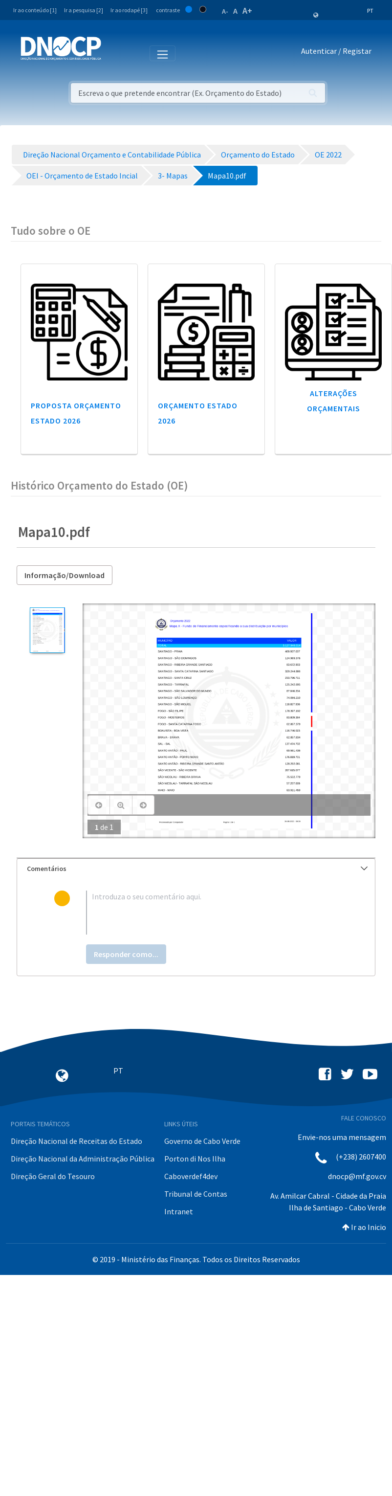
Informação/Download (64, 575)
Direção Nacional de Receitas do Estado (76, 1141)
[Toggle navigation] (114, 53)
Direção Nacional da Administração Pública (82, 1158)
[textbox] (212, 913)
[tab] (196, 869)
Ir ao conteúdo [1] (35, 10)
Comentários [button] (197, 868)
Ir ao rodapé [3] (129, 10)
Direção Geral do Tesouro (53, 1176)
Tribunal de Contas (195, 1194)
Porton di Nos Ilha (194, 1158)
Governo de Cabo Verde (202, 1141)
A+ (247, 10)
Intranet (178, 1211)
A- (225, 11)
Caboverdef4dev (191, 1176)
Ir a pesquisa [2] (83, 10)
